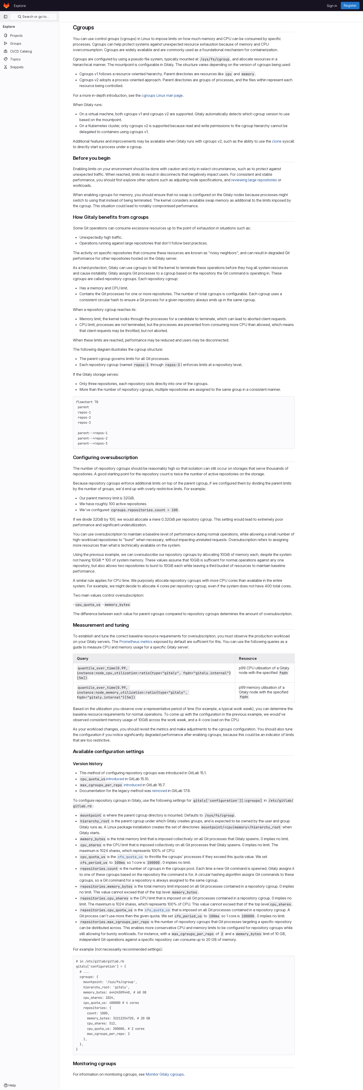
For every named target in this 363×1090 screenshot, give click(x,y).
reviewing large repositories (281, 180)
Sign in (332, 6)
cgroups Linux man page (189, 95)
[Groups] (29, 43)
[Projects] (29, 35)
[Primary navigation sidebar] (5, 16)
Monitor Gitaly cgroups (192, 1074)
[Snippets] (29, 67)
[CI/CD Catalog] (29, 51)
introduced (142, 779)
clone (304, 141)
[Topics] (29, 59)
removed (186, 790)
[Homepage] (6, 5)
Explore (20, 6)
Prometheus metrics (163, 641)
